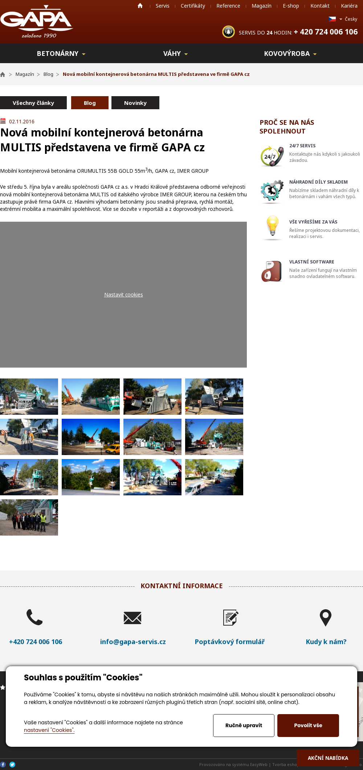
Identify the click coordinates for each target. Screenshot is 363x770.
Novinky (135, 102)
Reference (228, 5)
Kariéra (349, 5)
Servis (163, 5)
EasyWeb (259, 764)
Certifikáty (193, 5)
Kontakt (320, 5)
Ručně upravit (243, 725)
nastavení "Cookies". (49, 730)
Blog (90, 102)
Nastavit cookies (123, 294)
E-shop (291, 5)
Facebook (3, 764)
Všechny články (33, 102)
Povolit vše (308, 725)
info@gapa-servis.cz (133, 641)
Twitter (12, 764)
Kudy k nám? (326, 641)
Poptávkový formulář (230, 641)
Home (140, 5)
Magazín (262, 5)
